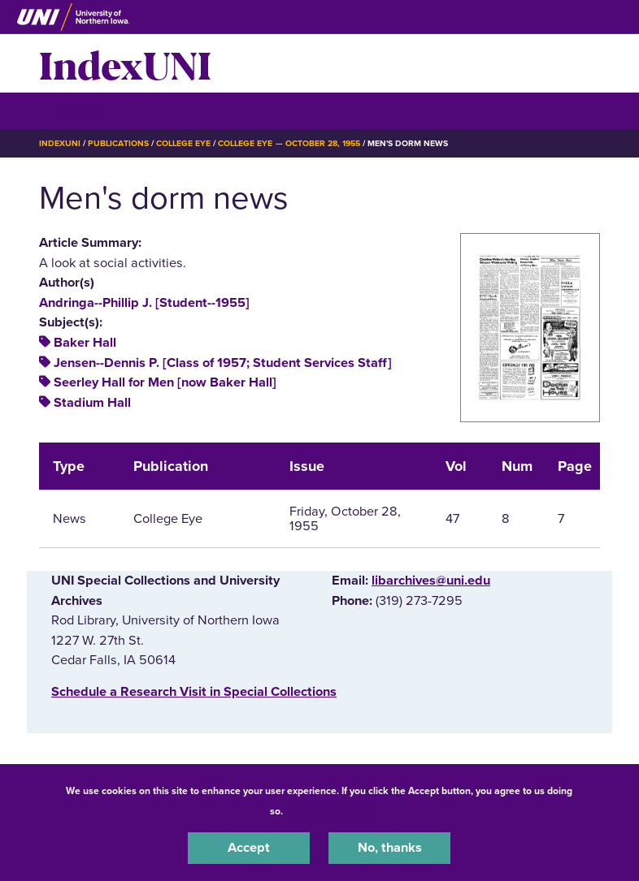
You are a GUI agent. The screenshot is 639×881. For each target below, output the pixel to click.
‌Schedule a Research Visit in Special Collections (194, 692)
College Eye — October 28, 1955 (289, 143)
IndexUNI (125, 63)
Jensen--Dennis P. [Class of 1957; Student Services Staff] (223, 363)
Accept (249, 848)
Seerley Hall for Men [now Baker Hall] (165, 382)
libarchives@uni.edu (431, 580)
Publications (118, 143)
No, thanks (390, 848)
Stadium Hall (92, 403)
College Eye (183, 143)
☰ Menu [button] (68, 110)
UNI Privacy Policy (328, 811)
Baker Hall (85, 343)
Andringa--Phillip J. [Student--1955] (144, 303)
